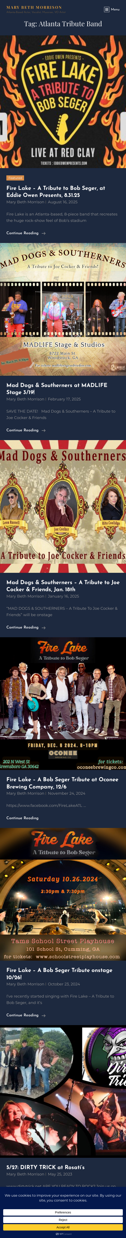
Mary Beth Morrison (34, 7)
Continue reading (26, 233)
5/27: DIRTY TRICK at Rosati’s (45, 1168)
